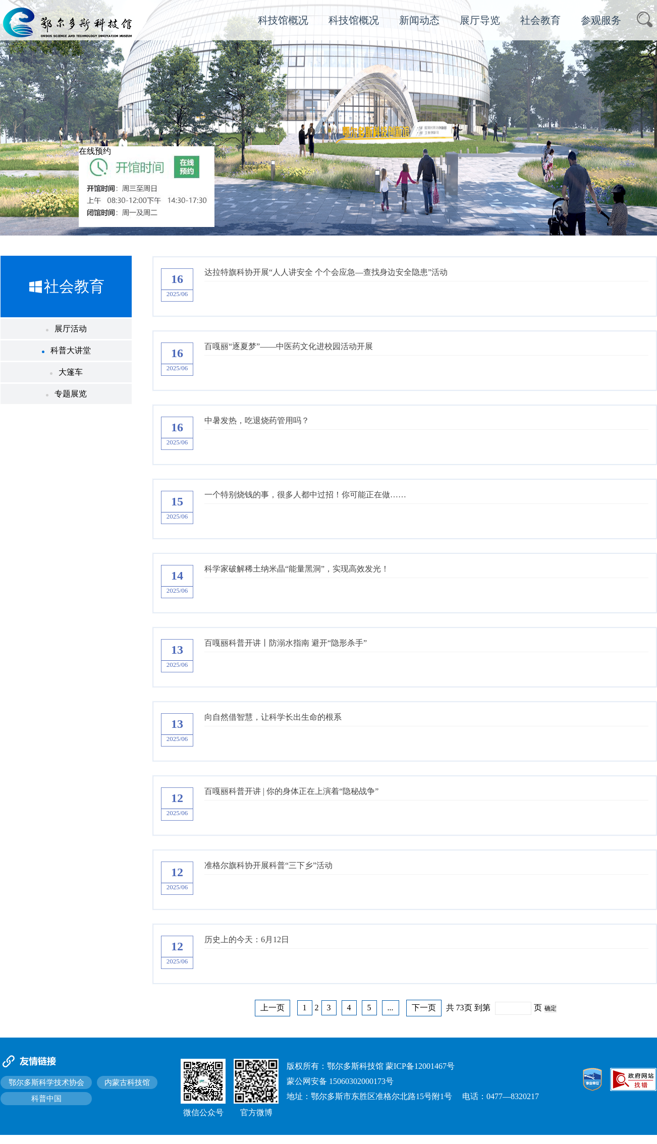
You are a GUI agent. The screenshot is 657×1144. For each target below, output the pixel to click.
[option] (328, 118)
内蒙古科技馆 (127, 1082)
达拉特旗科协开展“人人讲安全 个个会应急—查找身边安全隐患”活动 (326, 272)
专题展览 (66, 393)
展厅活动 (66, 328)
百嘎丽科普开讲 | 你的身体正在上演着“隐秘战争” (291, 791)
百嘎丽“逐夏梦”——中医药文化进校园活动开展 (288, 346)
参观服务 (601, 20)
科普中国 (46, 1099)
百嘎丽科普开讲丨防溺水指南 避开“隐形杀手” (285, 643)
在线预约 (95, 151)
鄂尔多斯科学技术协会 (46, 1082)
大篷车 (66, 372)
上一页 (272, 1007)
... (391, 1007)
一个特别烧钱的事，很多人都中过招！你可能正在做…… (305, 494)
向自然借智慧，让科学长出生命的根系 (273, 717)
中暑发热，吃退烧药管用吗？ (256, 420)
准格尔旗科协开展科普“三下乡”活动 (268, 865)
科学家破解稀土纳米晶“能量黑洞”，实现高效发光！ (296, 568)
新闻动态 (419, 20)
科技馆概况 (283, 20)
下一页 (424, 1007)
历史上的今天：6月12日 (246, 939)
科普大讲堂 (66, 350)
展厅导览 (480, 20)
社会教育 (540, 20)
